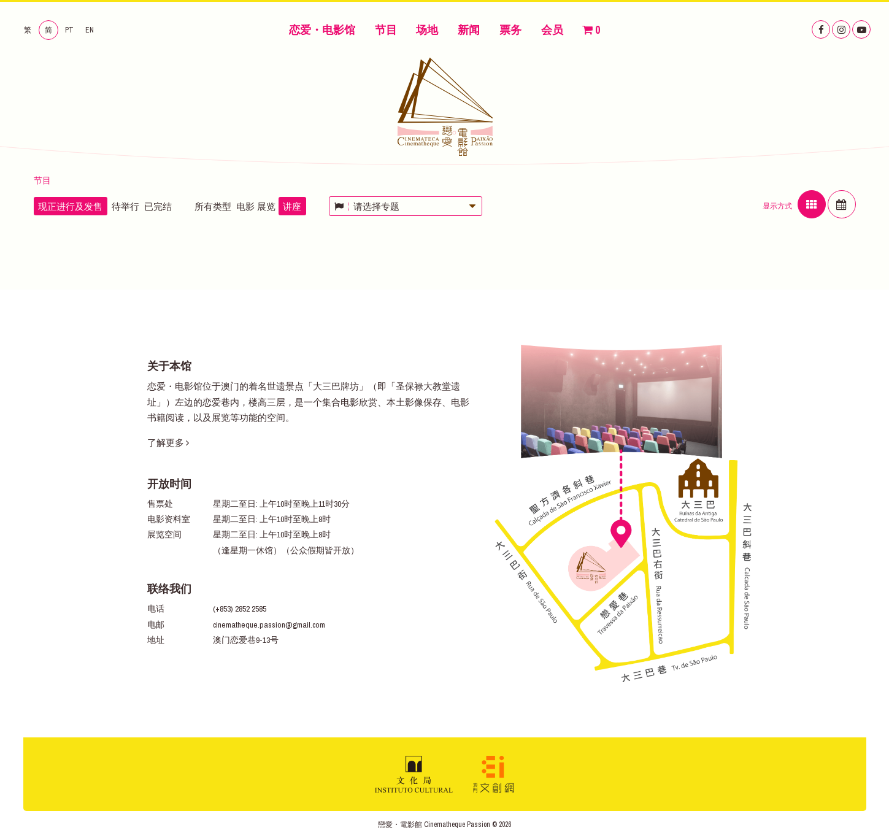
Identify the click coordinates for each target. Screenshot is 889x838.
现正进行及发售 (70, 206)
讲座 (292, 206)
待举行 (125, 206)
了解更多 (168, 442)
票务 (510, 29)
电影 (245, 206)
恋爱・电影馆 (322, 29)
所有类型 (212, 206)
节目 (386, 29)
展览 (266, 206)
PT (69, 30)
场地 (427, 29)
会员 (552, 29)
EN (89, 30)
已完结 (158, 206)
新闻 (469, 29)
